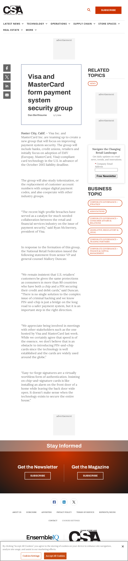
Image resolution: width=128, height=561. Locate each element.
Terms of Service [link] (85, 512)
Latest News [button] (11, 23)
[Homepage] (13, 10)
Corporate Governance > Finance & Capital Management (104, 250)
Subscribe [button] (37, 475)
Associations (97, 211)
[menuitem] (15, 24)
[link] (7, 68)
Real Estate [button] (11, 29)
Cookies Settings (71, 521)
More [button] (29, 29)
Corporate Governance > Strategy (104, 203)
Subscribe (108, 10)
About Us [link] (16, 512)
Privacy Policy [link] (64, 512)
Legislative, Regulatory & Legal (104, 231)
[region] (64, 551)
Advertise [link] (46, 512)
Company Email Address (104, 165)
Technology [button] (35, 23)
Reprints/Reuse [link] (107, 512)
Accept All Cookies (55, 555)
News (93, 83)
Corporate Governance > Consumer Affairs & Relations (104, 220)
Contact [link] (53, 520)
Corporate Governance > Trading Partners (104, 240)
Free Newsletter (106, 176)
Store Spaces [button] (107, 23)
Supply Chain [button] (82, 23)
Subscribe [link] (31, 512)
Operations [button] (59, 23)
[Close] (122, 546)
